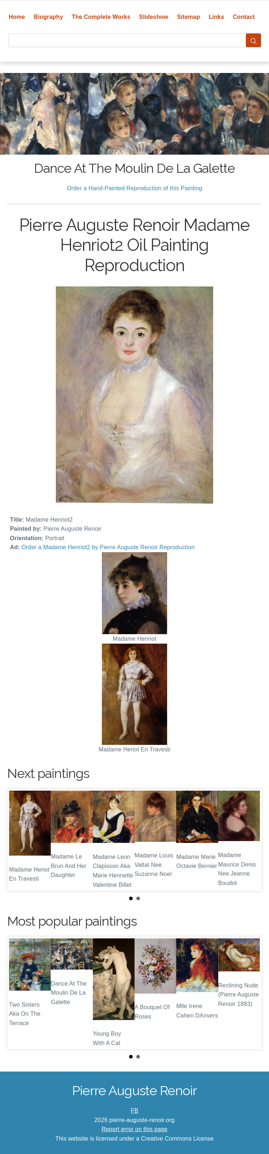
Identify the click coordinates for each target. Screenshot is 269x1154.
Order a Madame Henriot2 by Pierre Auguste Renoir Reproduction (108, 547)
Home (17, 17)
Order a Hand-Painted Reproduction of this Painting (134, 188)
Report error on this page (134, 1129)
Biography (48, 17)
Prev (18, 840)
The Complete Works (101, 17)
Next (250, 840)
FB (134, 1111)
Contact (244, 17)
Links (216, 17)
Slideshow (154, 17)
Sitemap (188, 17)
